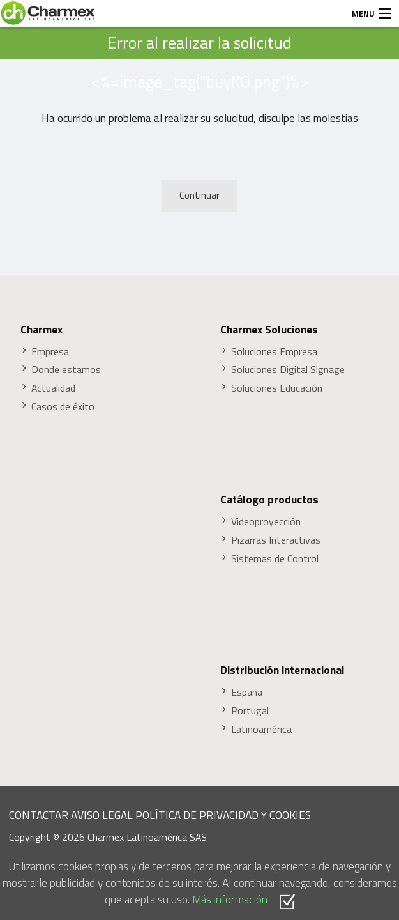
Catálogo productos (269, 499)
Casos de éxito (62, 406)
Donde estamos (66, 369)
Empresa (50, 351)
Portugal (250, 710)
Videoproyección (266, 521)
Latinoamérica (261, 729)
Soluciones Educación (276, 388)
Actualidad (53, 388)
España (246, 692)
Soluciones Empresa (274, 351)
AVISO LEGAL (102, 815)
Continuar (199, 195)
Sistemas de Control (275, 558)
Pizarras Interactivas (275, 540)
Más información (229, 899)
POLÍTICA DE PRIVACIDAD (197, 815)
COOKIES (290, 815)
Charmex (41, 329)
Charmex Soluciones (269, 329)
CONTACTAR (38, 815)
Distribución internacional (282, 670)
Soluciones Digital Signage (288, 369)
